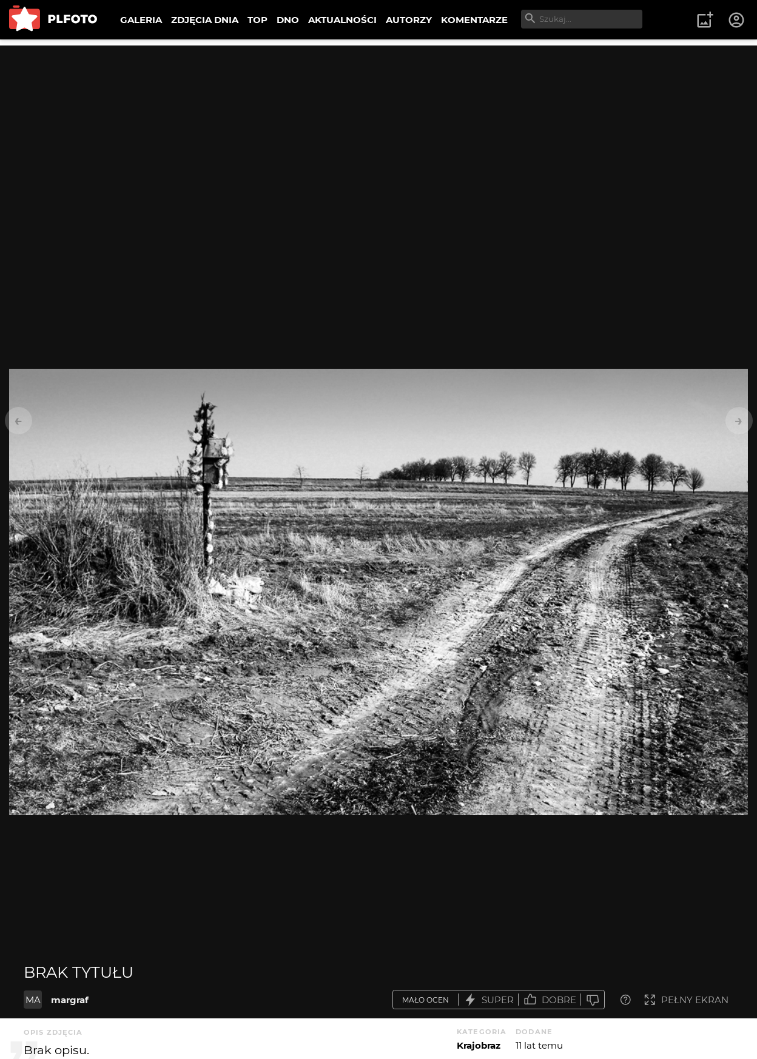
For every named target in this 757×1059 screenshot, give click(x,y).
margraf (70, 1000)
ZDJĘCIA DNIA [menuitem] (204, 19)
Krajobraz (478, 1045)
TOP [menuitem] (257, 19)
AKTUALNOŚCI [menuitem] (342, 19)
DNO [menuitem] (288, 19)
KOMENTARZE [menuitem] (474, 19)
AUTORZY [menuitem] (409, 19)
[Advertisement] (378, 130)
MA (33, 1000)
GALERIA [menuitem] (141, 19)
